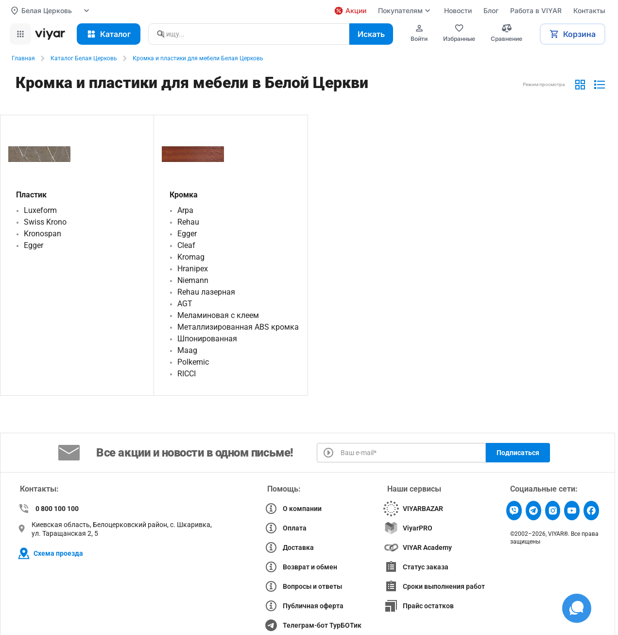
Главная (23, 58)
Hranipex (192, 268)
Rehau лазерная (206, 292)
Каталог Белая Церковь (84, 58)
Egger (33, 245)
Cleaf (186, 245)
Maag (187, 350)
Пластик (31, 194)
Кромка (184, 194)
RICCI (186, 373)
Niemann (192, 280)
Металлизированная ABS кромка (238, 327)
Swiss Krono (45, 222)
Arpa (185, 210)
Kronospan (42, 233)
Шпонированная (207, 338)
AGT (184, 303)
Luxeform (40, 210)
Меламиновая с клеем (218, 315)
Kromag (191, 257)
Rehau (188, 222)
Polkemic (193, 362)
